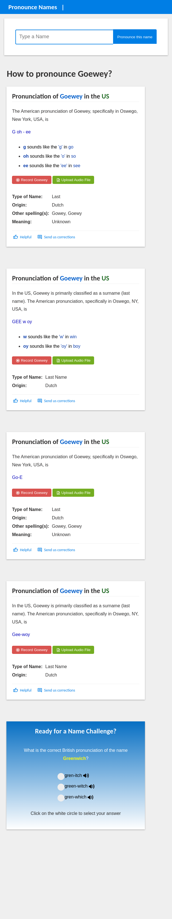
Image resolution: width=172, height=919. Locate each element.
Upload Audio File (73, 180)
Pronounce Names (32, 7)
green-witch (82, 786)
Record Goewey (31, 180)
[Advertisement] (51, 260)
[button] (22, 237)
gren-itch (80, 775)
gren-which (82, 797)
